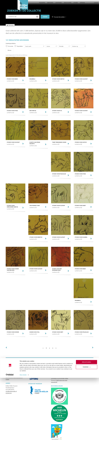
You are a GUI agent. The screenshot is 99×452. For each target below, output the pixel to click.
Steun (64, 3)
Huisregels (76, 370)
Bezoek (33, 3)
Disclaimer (76, 372)
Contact (84, 2)
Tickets (24, 3)
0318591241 (9, 393)
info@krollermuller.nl (11, 391)
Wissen (9, 50)
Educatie (50, 3)
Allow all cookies (86, 436)
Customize (86, 441)
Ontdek (41, 3)
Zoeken (78, 2)
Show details (23, 449)
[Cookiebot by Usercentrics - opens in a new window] (9, 449)
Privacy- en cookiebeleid (80, 374)
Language (94, 2)
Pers (89, 2)
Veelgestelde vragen (79, 368)
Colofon (76, 376)
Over (58, 3)
